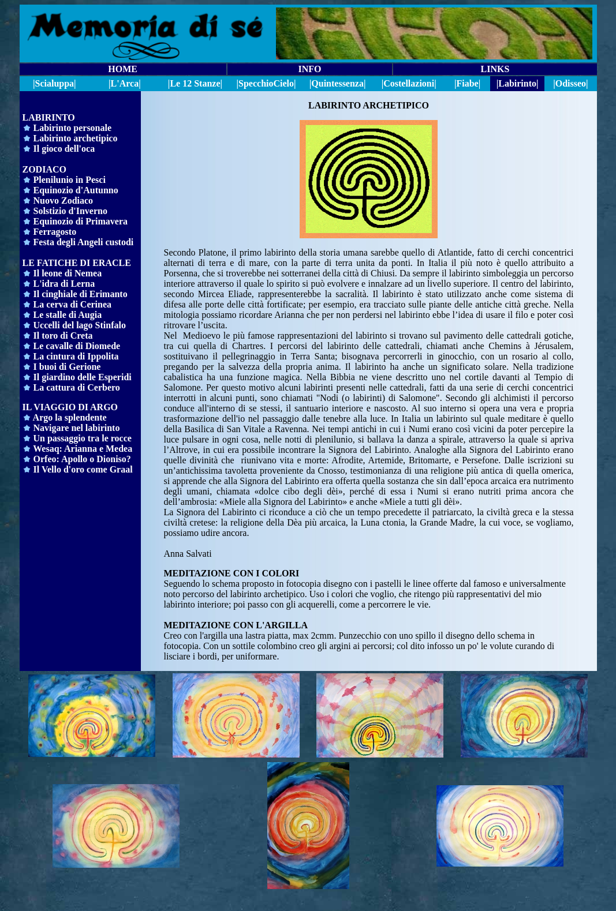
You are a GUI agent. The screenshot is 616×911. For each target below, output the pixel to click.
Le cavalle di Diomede (77, 346)
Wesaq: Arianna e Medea (82, 448)
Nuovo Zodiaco (63, 200)
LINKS (494, 69)
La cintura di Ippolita (76, 356)
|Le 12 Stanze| (195, 83)
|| (266, 83)
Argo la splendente (65, 417)
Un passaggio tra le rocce (82, 438)
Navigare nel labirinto (76, 428)
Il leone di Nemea (67, 273)
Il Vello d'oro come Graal (83, 469)
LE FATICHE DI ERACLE (77, 263)
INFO (309, 69)
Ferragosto (54, 232)
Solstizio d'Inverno (70, 211)
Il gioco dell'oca (63, 148)
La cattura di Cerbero (71, 387)
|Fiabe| (467, 83)
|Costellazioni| (409, 83)
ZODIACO (44, 169)
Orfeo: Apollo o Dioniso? (82, 459)
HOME (122, 69)
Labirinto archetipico (75, 138)
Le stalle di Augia (67, 315)
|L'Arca (124, 83)
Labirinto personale (72, 128)
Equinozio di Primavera (80, 221)
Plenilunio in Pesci (69, 180)
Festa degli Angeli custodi (82, 242)
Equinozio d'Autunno (75, 190)
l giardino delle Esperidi (84, 377)
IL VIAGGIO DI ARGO (70, 407)
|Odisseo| (570, 83)
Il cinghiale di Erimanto (80, 294)
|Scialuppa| (54, 83)
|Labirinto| (517, 83)
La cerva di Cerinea (72, 304)
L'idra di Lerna (64, 283)
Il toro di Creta (63, 335)
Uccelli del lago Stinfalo (78, 325)
